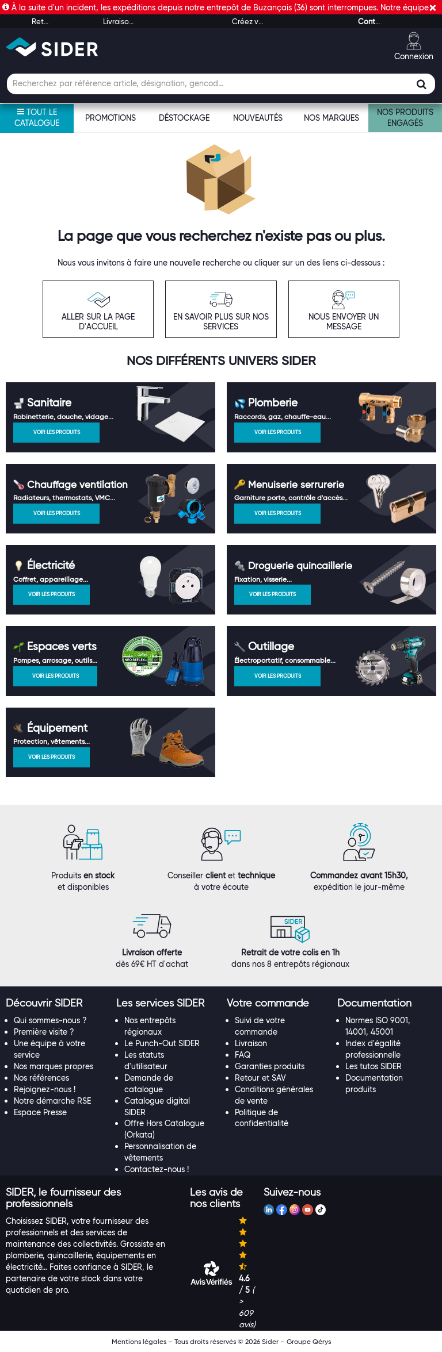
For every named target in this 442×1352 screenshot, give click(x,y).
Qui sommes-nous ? (50, 1020)
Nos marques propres (53, 1066)
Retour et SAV (260, 1078)
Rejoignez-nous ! (44, 1089)
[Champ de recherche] (221, 84)
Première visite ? (44, 1032)
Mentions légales (139, 1341)
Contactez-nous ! (156, 1169)
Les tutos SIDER (373, 1066)
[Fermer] (432, 8)
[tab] (55, 1003)
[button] (44, 1003)
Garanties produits (269, 1066)
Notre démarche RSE (52, 1101)
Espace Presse (40, 1112)
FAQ (242, 1055)
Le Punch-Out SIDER (162, 1043)
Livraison (251, 1043)
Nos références (41, 1078)
